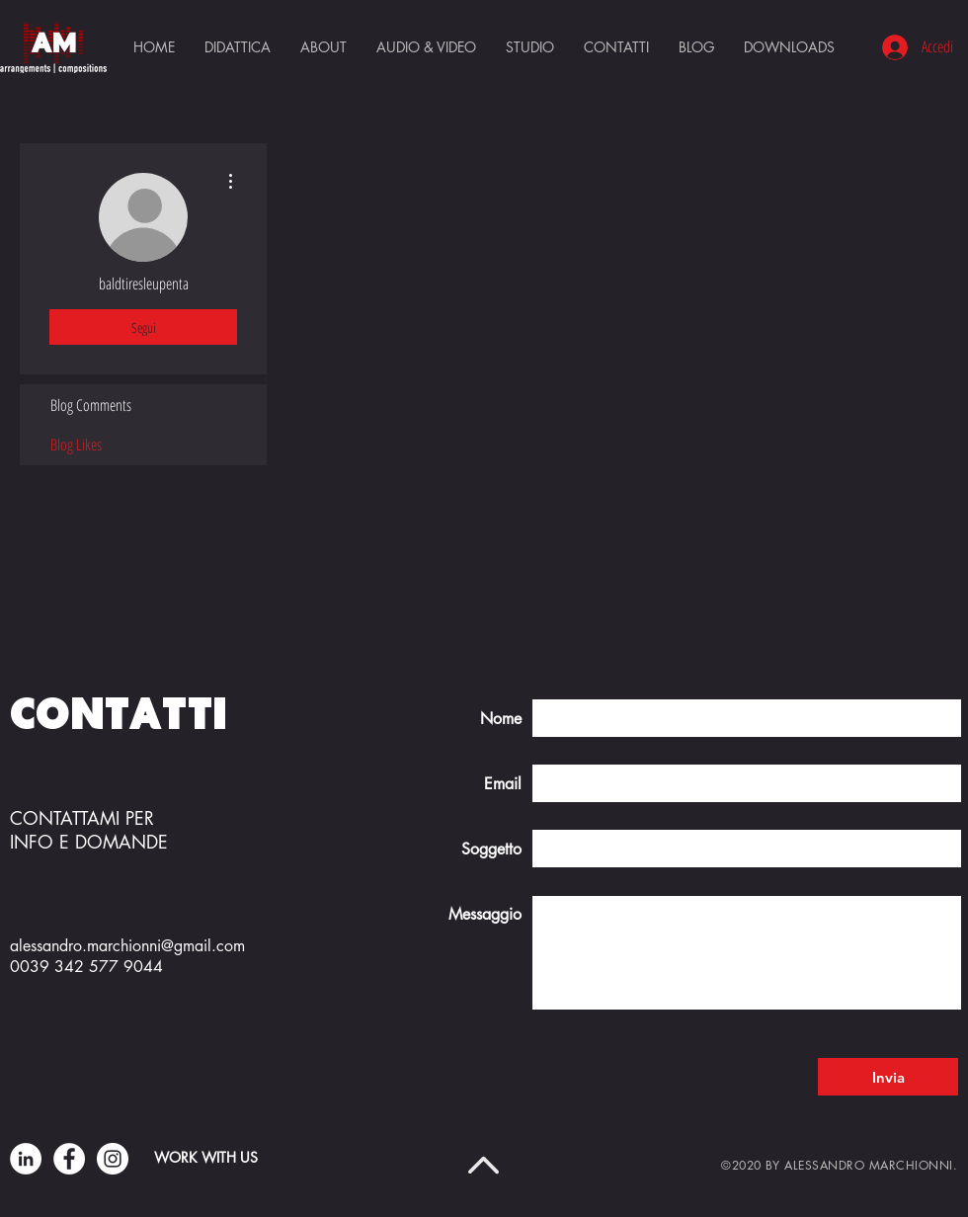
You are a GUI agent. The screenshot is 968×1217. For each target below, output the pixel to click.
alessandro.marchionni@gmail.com (127, 945)
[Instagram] (112, 1159)
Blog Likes (76, 444)
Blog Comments (90, 405)
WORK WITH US (206, 1157)
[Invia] (888, 1076)
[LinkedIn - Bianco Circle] (25, 1159)
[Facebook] (69, 1159)
